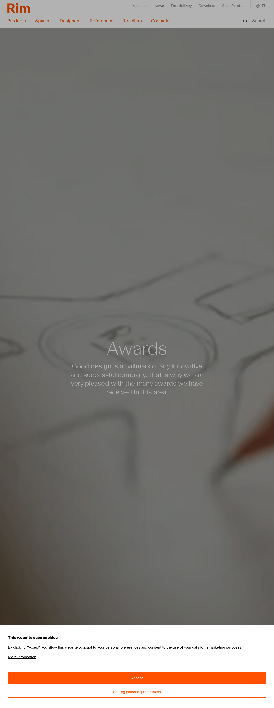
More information (22, 657)
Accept (137, 678)
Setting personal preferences (137, 692)
